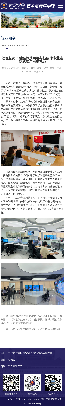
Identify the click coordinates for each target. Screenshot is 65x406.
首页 (4, 45)
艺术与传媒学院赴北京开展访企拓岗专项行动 (35, 329)
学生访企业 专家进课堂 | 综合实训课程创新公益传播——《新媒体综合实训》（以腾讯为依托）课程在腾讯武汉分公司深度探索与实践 (31, 319)
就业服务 (20, 45)
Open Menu (60, 5)
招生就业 (11, 45)
